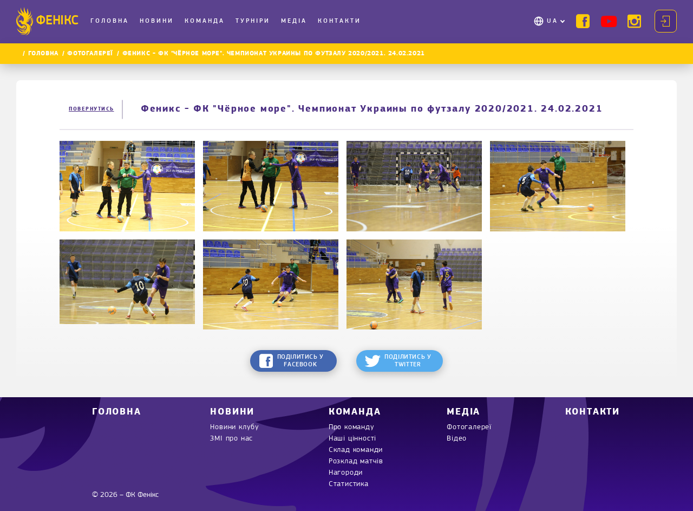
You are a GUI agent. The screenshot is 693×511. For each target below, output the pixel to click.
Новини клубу (234, 427)
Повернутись (91, 109)
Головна (109, 21)
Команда (205, 21)
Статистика (349, 484)
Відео (457, 439)
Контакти (339, 21)
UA (552, 21)
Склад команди (356, 450)
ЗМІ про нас (231, 439)
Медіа (294, 21)
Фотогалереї (90, 53)
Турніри (253, 21)
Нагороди (346, 473)
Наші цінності (352, 439)
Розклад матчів (356, 461)
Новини (157, 21)
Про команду (352, 427)
